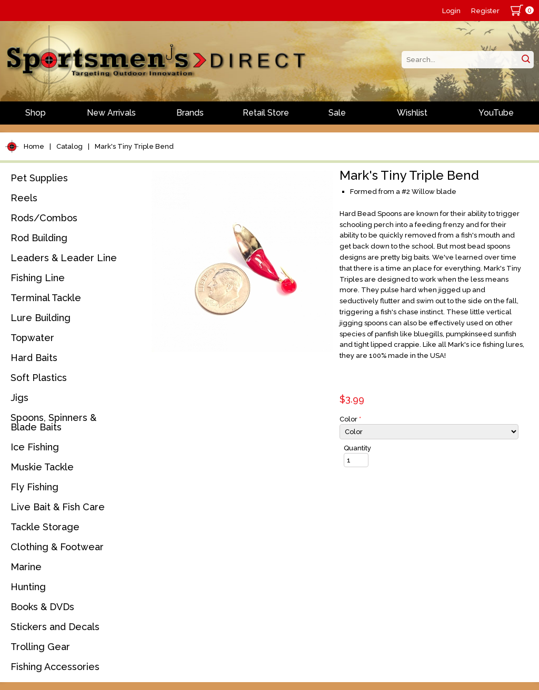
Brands (190, 113)
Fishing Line (38, 277)
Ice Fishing (35, 446)
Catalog (69, 146)
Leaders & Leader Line (64, 257)
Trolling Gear (40, 646)
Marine (26, 566)
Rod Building (39, 237)
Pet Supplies (39, 177)
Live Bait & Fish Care (58, 506)
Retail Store (266, 113)
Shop (35, 113)
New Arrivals (111, 113)
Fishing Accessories (55, 666)
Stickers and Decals (55, 626)
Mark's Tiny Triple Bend (134, 146)
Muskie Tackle (42, 466)
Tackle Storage (45, 526)
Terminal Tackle (46, 297)
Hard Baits (34, 357)
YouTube (496, 113)
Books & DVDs (42, 606)
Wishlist (412, 113)
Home (34, 146)
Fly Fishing (34, 486)
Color (350, 419)
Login (451, 10)
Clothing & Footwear (57, 546)
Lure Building (41, 317)
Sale (337, 113)
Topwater (32, 337)
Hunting (28, 586)
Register (485, 10)
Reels (24, 197)
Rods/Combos (44, 217)
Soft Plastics (39, 377)
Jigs (19, 397)
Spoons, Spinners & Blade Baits (53, 422)
